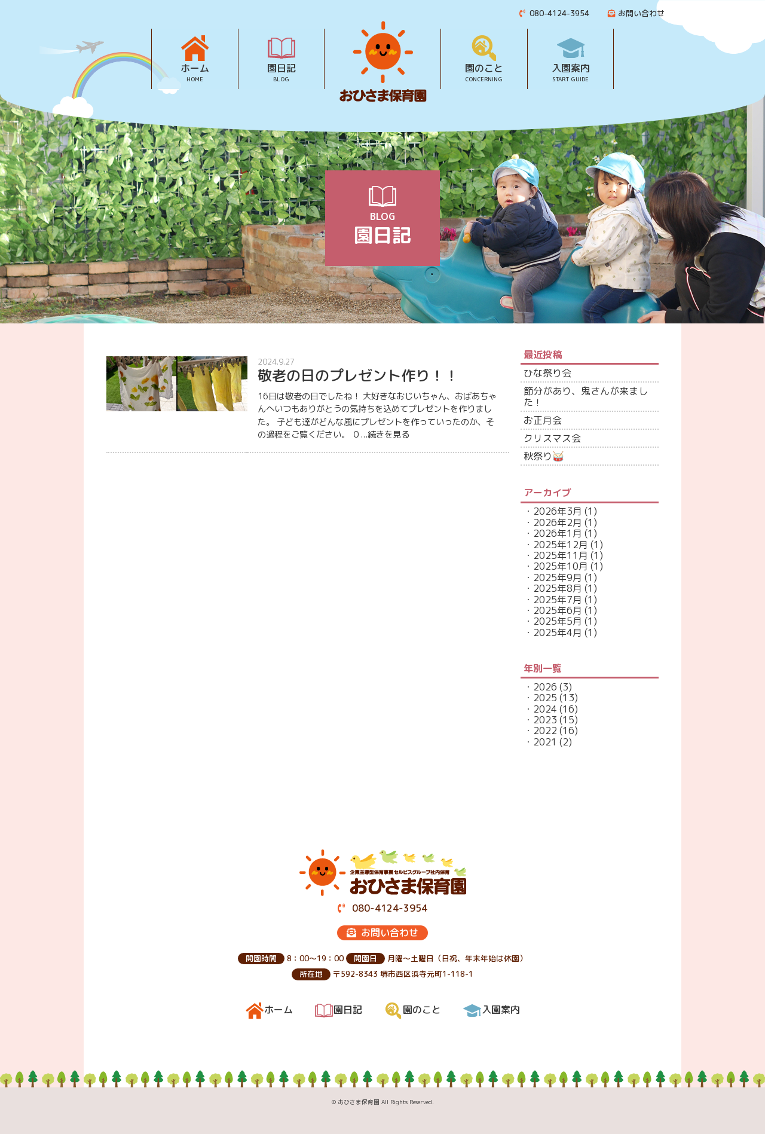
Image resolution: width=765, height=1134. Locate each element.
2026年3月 (557, 511)
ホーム (195, 67)
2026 (545, 686)
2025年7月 (557, 599)
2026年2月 (557, 522)
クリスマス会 (552, 438)
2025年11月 (560, 555)
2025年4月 (557, 632)
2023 (545, 719)
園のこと (484, 67)
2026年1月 (557, 533)
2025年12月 (560, 544)
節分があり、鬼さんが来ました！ (586, 396)
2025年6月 (557, 610)
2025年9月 (557, 577)
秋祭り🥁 (544, 456)
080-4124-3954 (554, 13)
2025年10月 (560, 566)
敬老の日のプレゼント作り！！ (358, 375)
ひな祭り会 (547, 373)
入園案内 (571, 67)
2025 (545, 697)
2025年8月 (557, 588)
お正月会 (543, 420)
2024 (545, 709)
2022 (545, 730)
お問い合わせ (636, 13)
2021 (545, 741)
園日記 (281, 67)
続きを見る (388, 435)
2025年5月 (557, 621)
